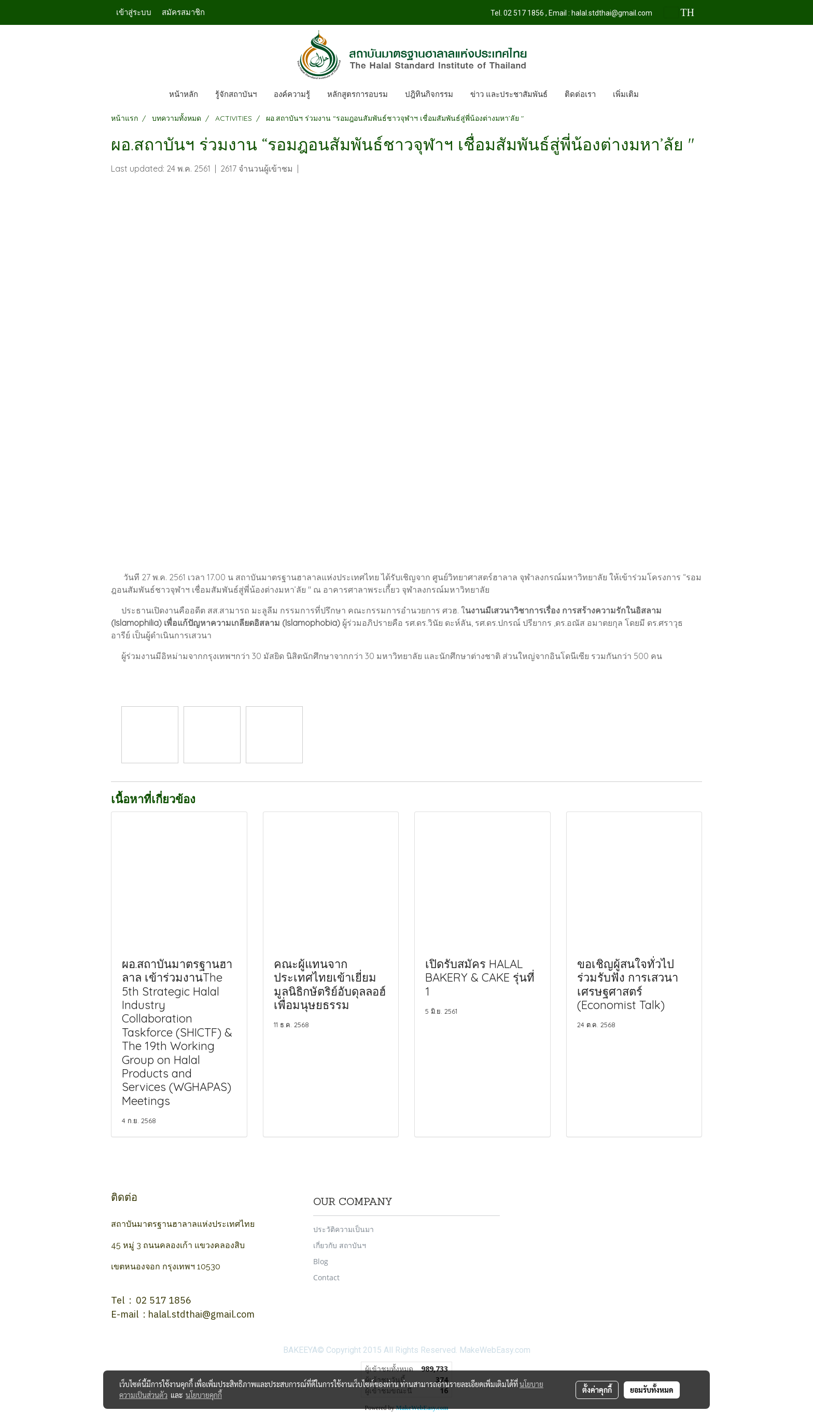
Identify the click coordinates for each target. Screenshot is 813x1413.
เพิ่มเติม (626, 94)
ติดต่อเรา (580, 94)
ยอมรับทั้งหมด (652, 1389)
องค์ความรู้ (292, 94)
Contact (326, 1277)
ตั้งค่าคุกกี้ (597, 1389)
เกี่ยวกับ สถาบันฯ (339, 1245)
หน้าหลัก (183, 94)
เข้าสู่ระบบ (133, 12)
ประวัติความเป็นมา (343, 1229)
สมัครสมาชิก (183, 12)
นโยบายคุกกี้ (204, 1395)
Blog (320, 1261)
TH (679, 12)
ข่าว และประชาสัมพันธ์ (509, 94)
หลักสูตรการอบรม (357, 94)
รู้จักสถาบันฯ (236, 94)
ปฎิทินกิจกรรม (429, 94)
